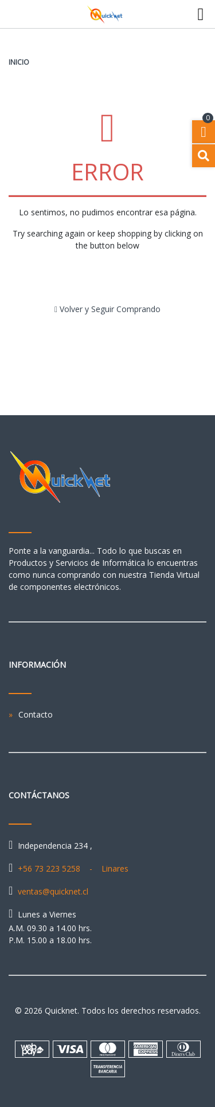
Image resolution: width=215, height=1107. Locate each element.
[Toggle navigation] (200, 14)
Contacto (35, 714)
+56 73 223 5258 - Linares (73, 868)
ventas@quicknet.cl (53, 891)
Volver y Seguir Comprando (107, 309)
